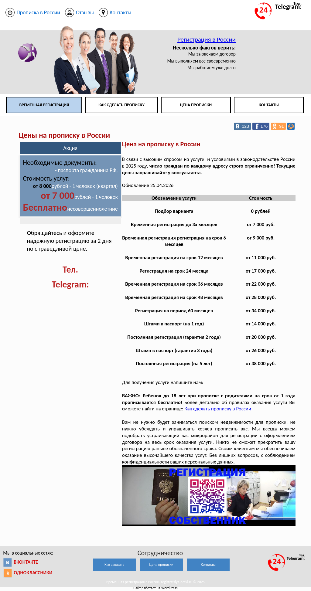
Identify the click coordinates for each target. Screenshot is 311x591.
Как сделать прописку (121, 104)
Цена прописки (196, 104)
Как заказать (114, 564)
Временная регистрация (44, 104)
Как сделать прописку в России (217, 409)
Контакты (269, 104)
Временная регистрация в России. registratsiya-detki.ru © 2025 (155, 581)
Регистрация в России (206, 39)
